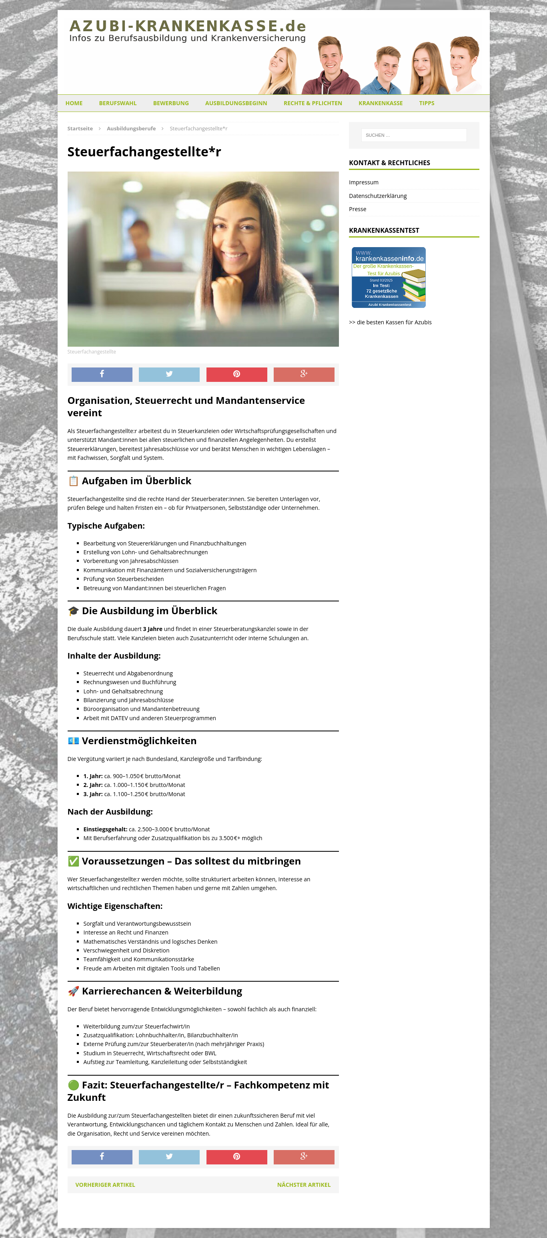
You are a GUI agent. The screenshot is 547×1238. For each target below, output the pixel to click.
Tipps (427, 103)
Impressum (364, 182)
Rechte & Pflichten (313, 103)
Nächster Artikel (304, 1184)
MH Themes (205, 1220)
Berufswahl (117, 103)
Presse (357, 209)
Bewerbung (171, 103)
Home (74, 103)
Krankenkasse (381, 103)
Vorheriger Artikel (105, 1184)
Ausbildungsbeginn (236, 103)
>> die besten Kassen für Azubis (390, 322)
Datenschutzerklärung (378, 196)
